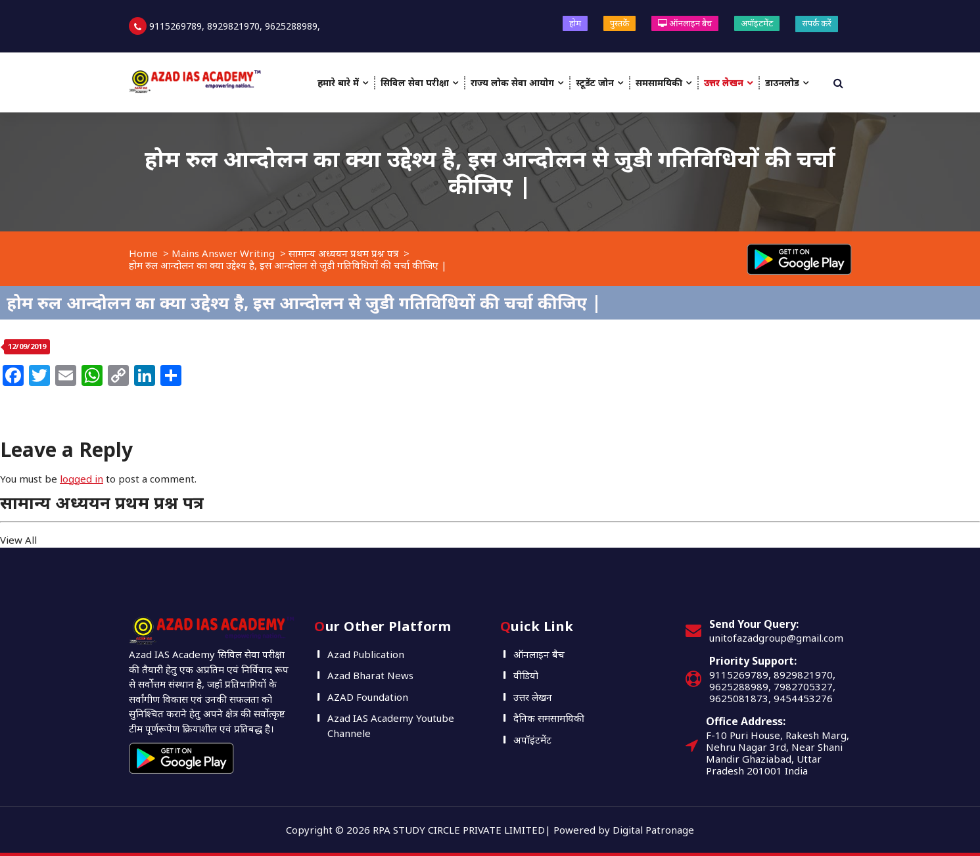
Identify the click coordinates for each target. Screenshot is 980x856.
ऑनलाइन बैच (685, 23)
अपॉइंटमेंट (757, 23)
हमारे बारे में (338, 82)
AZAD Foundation (367, 696)
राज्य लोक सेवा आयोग (512, 82)
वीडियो (525, 675)
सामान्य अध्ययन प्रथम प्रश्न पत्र (343, 253)
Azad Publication (365, 654)
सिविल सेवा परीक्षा (415, 82)
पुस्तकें (619, 23)
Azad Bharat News (370, 675)
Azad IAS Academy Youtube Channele (390, 725)
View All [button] (18, 539)
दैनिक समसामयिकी (548, 718)
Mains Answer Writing (223, 253)
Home (143, 253)
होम (575, 23)
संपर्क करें (816, 23)
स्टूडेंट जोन (595, 82)
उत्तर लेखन (723, 82)
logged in (81, 478)
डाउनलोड (782, 82)
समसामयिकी (659, 82)
